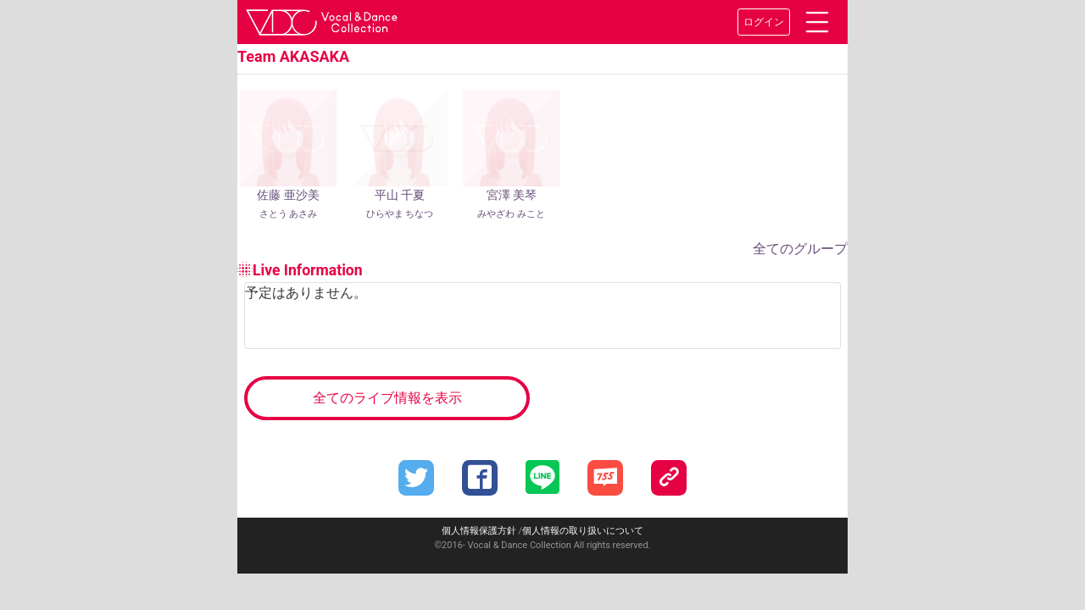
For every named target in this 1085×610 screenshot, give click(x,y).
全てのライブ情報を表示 (387, 389)
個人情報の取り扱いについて (582, 522)
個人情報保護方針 (479, 522)
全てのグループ (800, 241)
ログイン (763, 22)
